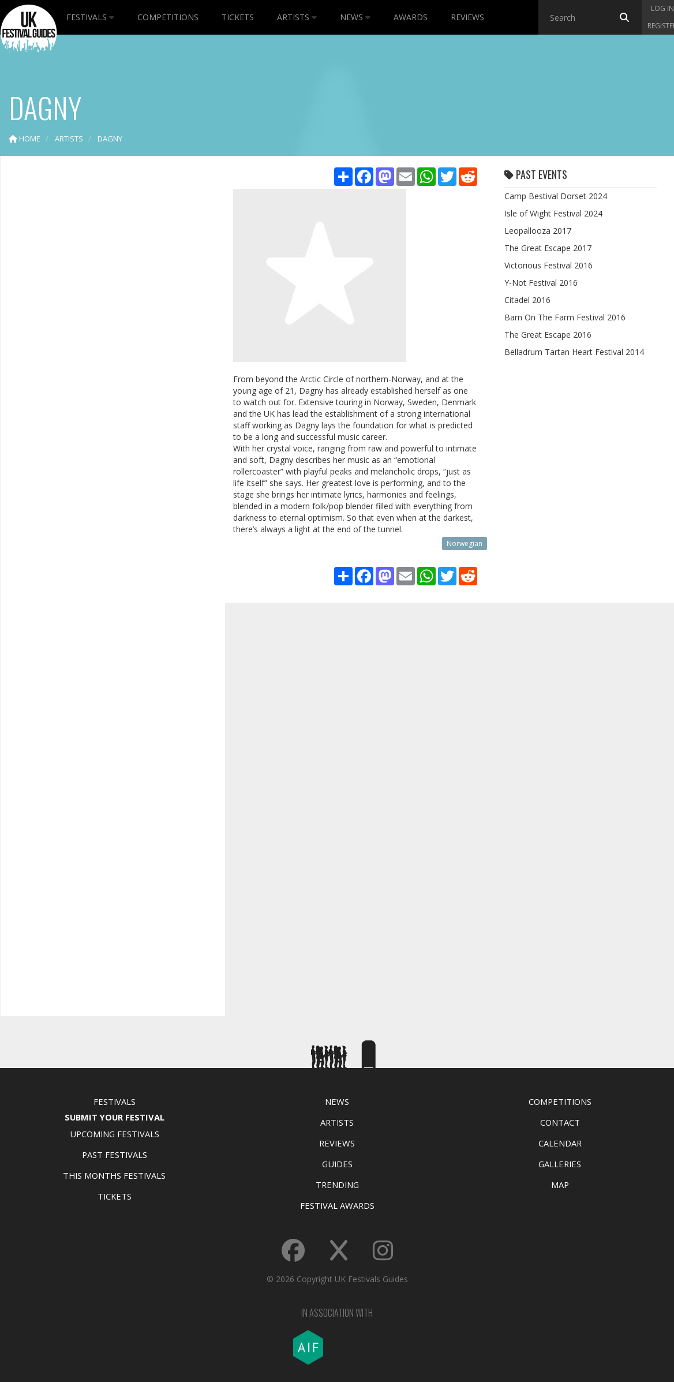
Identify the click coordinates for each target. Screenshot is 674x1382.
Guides (337, 1164)
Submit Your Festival (114, 1117)
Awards (411, 17)
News (355, 17)
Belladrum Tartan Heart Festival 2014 (574, 351)
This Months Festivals (114, 1175)
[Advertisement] (104, 346)
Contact (560, 1122)
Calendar (560, 1143)
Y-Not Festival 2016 (541, 282)
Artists (297, 17)
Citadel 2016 (527, 299)
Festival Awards (337, 1205)
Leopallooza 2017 (537, 230)
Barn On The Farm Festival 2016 (565, 317)
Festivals (90, 17)
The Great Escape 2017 (547, 247)
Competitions (168, 17)
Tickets (238, 17)
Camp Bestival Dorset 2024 (555, 196)
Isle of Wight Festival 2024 (553, 213)
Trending (337, 1184)
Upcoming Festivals (114, 1134)
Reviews (467, 17)
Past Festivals (114, 1154)
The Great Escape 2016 (547, 334)
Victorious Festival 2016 (548, 265)
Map (560, 1184)
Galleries (559, 1164)
